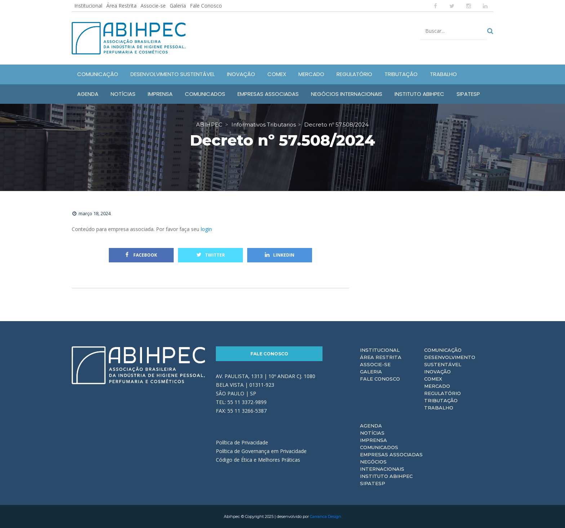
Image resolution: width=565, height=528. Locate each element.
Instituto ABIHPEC (386, 476)
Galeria (178, 5)
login (206, 229)
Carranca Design (325, 516)
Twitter (210, 255)
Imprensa (373, 440)
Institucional (88, 5)
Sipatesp (372, 483)
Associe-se (153, 5)
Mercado (437, 386)
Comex (433, 379)
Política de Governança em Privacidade (261, 451)
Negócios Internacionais (382, 465)
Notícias (372, 433)
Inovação (437, 371)
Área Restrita (121, 5)
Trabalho (438, 408)
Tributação (441, 400)
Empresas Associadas (391, 454)
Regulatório (442, 393)
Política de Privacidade (242, 442)
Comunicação (443, 350)
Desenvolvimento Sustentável (449, 360)
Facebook (141, 255)
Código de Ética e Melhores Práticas (258, 459)
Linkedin (279, 255)
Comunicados (379, 447)
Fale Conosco (206, 5)
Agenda (371, 426)
